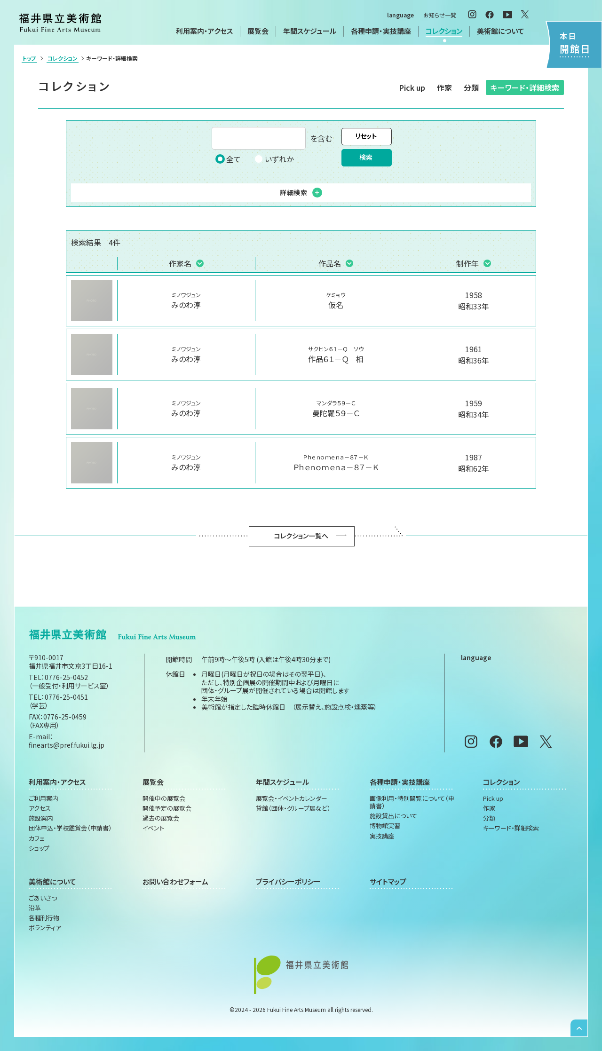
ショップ (39, 848)
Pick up (412, 87)
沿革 (35, 908)
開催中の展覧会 (164, 798)
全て (228, 159)
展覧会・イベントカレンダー (291, 798)
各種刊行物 (44, 918)
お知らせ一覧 (439, 15)
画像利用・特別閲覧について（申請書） (412, 802)
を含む (272, 138)
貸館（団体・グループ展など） (293, 808)
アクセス (40, 808)
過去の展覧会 (161, 818)
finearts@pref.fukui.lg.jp (66, 745)
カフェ (37, 838)
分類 (471, 87)
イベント (153, 828)
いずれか (273, 159)
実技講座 (382, 836)
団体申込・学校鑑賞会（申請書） (70, 828)
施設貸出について (393, 816)
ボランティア (45, 928)
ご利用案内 (43, 798)
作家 (444, 87)
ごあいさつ (43, 898)
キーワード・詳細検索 (525, 87)
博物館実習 (385, 826)
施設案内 (41, 818)
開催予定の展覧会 (167, 808)
